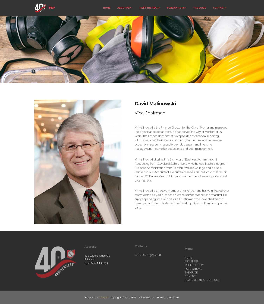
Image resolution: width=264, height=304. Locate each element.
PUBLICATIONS (176, 8)
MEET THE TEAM (149, 8)
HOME (106, 8)
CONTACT (219, 8)
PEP (52, 8)
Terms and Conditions (167, 297)
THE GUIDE (199, 8)
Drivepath (104, 297)
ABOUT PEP (124, 8)
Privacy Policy (146, 297)
